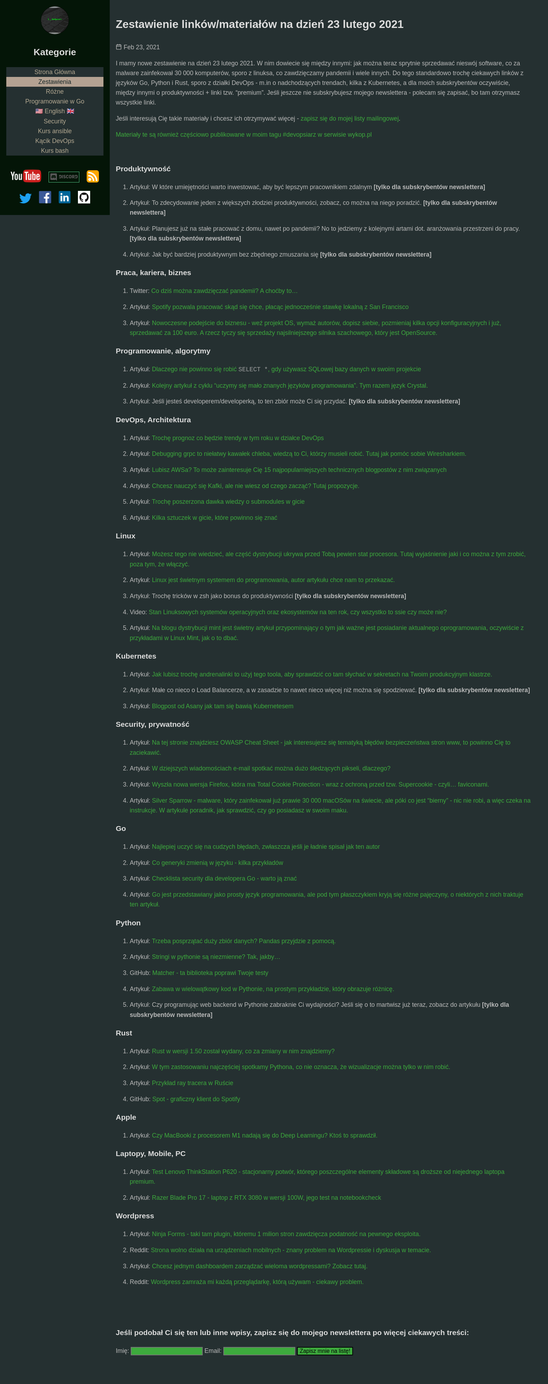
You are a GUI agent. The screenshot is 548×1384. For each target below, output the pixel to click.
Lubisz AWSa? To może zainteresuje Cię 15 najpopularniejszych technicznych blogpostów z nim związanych (299, 469)
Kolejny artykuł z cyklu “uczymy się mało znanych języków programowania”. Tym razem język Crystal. (290, 385)
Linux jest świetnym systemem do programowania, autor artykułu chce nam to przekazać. (273, 579)
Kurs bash (54, 150)
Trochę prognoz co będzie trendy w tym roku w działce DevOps (238, 438)
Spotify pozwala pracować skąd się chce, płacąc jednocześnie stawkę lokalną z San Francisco (280, 306)
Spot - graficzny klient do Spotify (196, 1099)
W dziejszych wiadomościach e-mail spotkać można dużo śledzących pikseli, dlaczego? (271, 768)
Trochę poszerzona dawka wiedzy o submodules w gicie (228, 501)
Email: (213, 1350)
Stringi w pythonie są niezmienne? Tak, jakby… (216, 956)
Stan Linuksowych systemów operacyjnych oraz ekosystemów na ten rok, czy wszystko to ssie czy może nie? (298, 612)
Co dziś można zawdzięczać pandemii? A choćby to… (224, 290)
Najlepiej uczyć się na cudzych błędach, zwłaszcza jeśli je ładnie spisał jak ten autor (266, 846)
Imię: (122, 1350)
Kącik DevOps (54, 140)
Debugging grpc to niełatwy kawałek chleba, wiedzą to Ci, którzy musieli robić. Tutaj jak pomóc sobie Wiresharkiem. (309, 453)
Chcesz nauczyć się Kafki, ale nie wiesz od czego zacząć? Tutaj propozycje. (256, 485)
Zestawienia (54, 81)
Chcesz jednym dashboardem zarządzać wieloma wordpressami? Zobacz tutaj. (260, 1266)
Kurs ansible (55, 131)
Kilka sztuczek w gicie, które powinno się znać (214, 517)
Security (55, 121)
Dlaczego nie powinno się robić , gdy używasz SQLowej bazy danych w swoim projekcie (286, 369)
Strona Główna (55, 72)
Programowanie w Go (54, 101)
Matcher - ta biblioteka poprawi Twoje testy (210, 972)
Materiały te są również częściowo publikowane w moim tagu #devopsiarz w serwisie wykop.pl (244, 134)
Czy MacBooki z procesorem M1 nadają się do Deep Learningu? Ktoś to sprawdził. (264, 1135)
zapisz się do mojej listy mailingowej (350, 118)
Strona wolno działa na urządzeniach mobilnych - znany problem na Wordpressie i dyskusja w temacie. (291, 1250)
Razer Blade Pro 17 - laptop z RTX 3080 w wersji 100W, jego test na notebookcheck (266, 1197)
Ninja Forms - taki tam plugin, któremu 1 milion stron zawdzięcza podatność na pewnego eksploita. (286, 1234)
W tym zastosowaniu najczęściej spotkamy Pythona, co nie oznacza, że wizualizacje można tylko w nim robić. (301, 1066)
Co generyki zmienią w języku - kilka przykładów (217, 862)
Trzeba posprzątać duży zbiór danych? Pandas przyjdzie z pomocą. (244, 941)
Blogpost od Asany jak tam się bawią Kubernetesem (223, 706)
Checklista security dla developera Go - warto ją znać (224, 878)
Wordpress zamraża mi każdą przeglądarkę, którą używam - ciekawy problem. (257, 1281)
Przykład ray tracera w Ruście (192, 1083)
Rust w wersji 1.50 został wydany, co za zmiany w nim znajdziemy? (243, 1051)
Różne (55, 91)
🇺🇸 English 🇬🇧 (54, 111)
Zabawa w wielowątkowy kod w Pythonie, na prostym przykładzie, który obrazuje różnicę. (273, 988)
